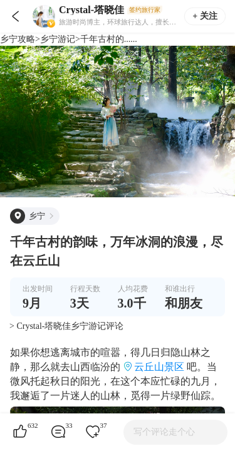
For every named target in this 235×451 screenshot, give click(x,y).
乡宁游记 (57, 39)
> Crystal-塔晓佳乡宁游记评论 (66, 326)
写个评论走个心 (164, 432)
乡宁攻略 (17, 39)
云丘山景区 (159, 366)
